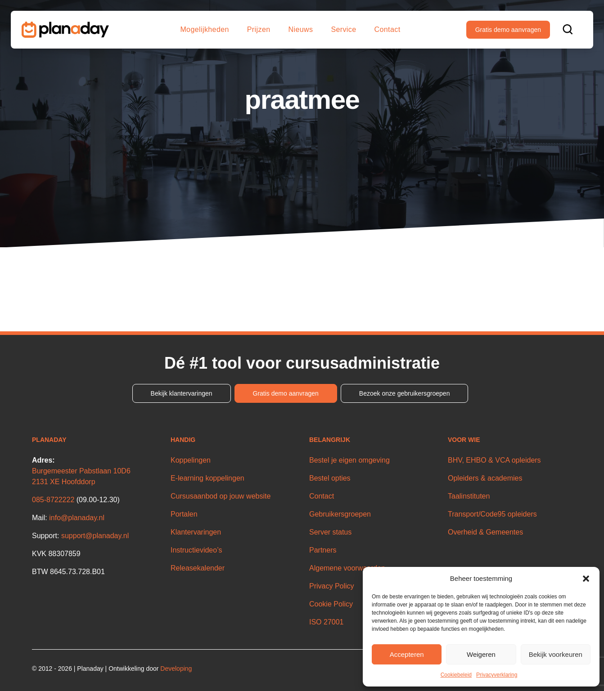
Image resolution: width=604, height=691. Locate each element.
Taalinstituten (469, 496)
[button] (585, 578)
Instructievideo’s (196, 550)
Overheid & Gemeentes (485, 532)
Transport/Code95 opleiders (492, 514)
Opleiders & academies (485, 478)
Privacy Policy (331, 586)
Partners (322, 550)
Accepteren (407, 654)
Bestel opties (330, 478)
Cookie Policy (331, 604)
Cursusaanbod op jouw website (220, 496)
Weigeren (481, 654)
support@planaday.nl (95, 535)
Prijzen (258, 29)
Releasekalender (198, 568)
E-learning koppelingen (207, 478)
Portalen (184, 514)
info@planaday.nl (76, 518)
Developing (176, 668)
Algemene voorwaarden (347, 568)
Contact (387, 29)
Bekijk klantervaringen (181, 393)
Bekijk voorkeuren (555, 654)
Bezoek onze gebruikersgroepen (404, 393)
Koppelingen (191, 460)
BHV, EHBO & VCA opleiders (494, 460)
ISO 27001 (326, 622)
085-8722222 (53, 500)
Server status (330, 532)
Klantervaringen (196, 532)
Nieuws (300, 29)
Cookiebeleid (456, 675)
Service (343, 29)
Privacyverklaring (496, 675)
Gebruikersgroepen (340, 514)
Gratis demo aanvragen (508, 29)
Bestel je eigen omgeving (349, 460)
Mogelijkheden (204, 29)
